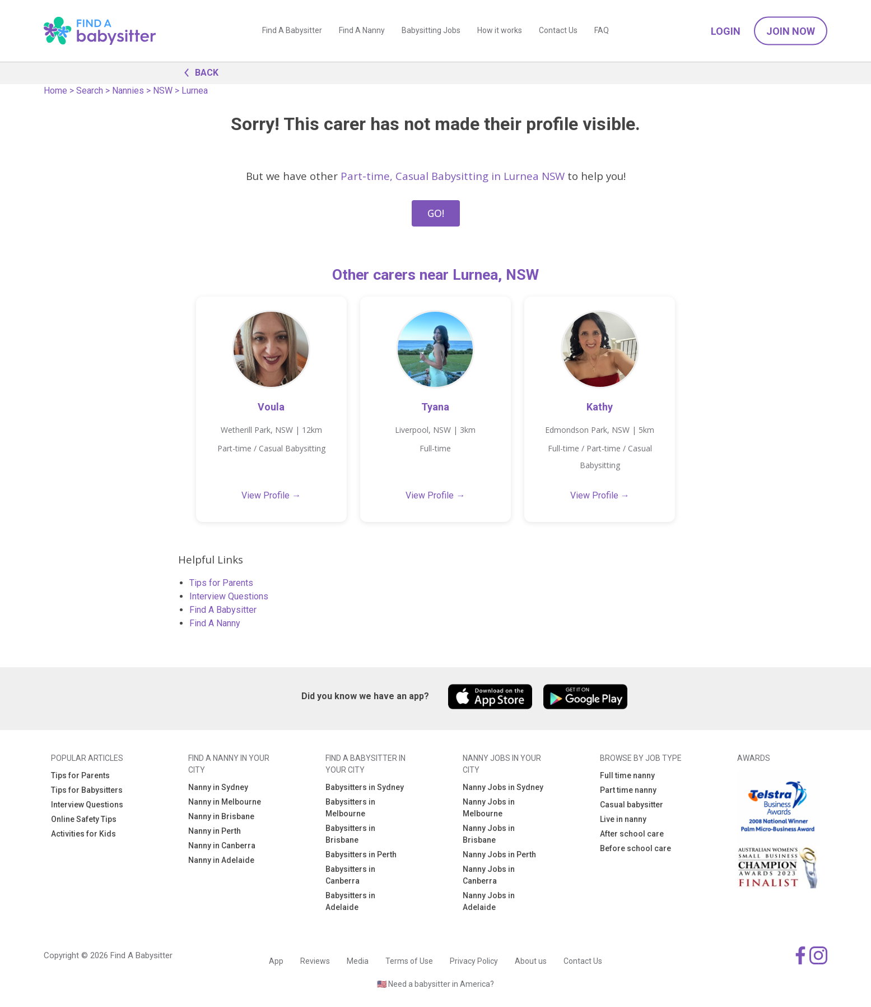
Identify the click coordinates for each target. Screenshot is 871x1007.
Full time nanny (627, 775)
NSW (163, 90)
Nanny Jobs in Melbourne (489, 807)
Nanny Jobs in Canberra (489, 875)
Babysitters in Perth (361, 854)
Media (358, 961)
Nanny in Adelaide (221, 860)
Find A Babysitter (292, 30)
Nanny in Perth (214, 830)
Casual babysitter (631, 804)
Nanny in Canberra (221, 845)
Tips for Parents (221, 583)
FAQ (601, 30)
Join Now (790, 31)
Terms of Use (409, 961)
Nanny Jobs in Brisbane (489, 834)
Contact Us (558, 30)
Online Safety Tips (84, 819)
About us (531, 961)
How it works (499, 30)
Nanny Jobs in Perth (499, 854)
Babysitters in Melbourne (350, 807)
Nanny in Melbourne (224, 801)
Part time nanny (628, 790)
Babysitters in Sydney (364, 787)
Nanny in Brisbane (221, 816)
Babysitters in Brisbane (350, 834)
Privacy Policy (474, 961)
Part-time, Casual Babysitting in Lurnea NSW (453, 176)
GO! (435, 213)
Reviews (315, 961)
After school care (632, 833)
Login (725, 31)
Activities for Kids (83, 833)
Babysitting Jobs (431, 30)
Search (89, 90)
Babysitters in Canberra (350, 875)
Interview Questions (228, 596)
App (276, 961)
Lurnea (194, 90)
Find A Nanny (362, 30)
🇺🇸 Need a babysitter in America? (435, 984)
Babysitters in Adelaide (350, 901)
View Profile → (271, 495)
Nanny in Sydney (218, 787)
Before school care (635, 848)
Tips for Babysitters (87, 790)
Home (55, 90)
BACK (198, 71)
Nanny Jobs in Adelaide (489, 901)
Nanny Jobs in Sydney (503, 787)
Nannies (128, 90)
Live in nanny (623, 819)
